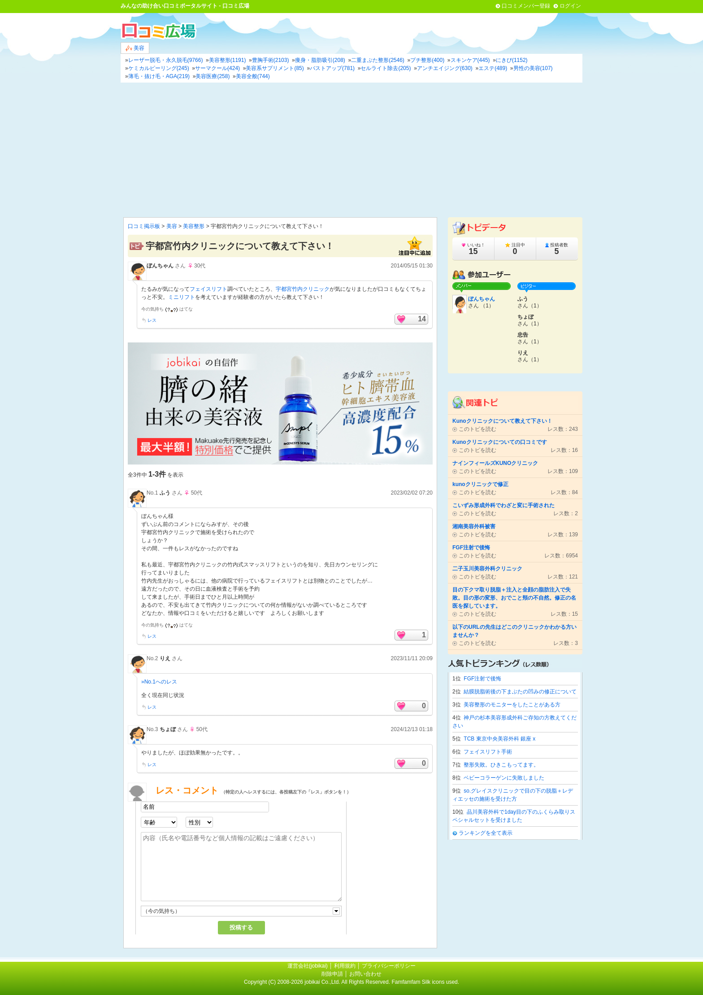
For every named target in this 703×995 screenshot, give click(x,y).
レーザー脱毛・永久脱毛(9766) (165, 60)
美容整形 (193, 226)
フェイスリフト (208, 289)
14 (422, 319)
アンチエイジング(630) (445, 68)
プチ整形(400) (427, 60)
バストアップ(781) (332, 68)
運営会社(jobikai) (308, 966)
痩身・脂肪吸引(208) (320, 60)
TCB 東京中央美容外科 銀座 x (499, 739)
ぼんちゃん (160, 266)
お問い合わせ (365, 974)
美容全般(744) (253, 76)
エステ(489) (492, 68)
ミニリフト (181, 297)
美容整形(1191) (227, 60)
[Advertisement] (351, 150)
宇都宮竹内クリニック (303, 289)
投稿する (241, 927)
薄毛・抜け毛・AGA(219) (159, 76)
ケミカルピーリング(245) (158, 68)
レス (152, 320)
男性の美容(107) (533, 68)
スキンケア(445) (470, 60)
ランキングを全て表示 (485, 833)
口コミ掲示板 (144, 226)
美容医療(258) (212, 76)
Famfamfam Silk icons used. (425, 982)
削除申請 (332, 974)
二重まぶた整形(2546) (377, 60)
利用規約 (345, 966)
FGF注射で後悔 (482, 678)
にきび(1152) (512, 60)
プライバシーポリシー (389, 966)
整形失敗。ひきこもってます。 (501, 765)
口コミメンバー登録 (526, 6)
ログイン (570, 6)
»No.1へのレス (159, 682)
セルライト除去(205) (385, 68)
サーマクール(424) (217, 68)
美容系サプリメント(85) (275, 68)
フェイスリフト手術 (488, 752)
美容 (135, 48)
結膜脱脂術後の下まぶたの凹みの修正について (520, 691)
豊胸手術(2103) (270, 60)
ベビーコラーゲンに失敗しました (504, 778)
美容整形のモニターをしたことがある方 (512, 704)
